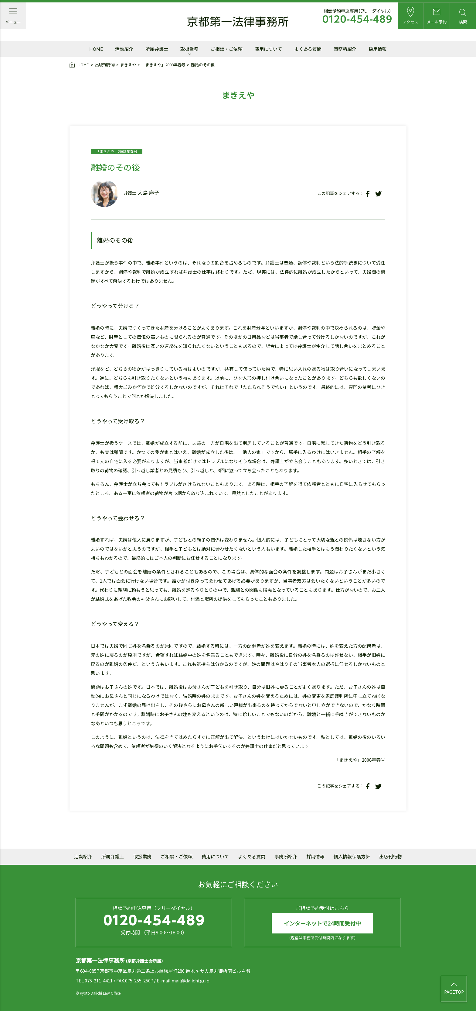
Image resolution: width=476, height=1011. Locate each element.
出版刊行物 (105, 65)
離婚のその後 (203, 65)
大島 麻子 (148, 192)
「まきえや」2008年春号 (163, 65)
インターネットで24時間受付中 (322, 923)
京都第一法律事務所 (238, 22)
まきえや (128, 65)
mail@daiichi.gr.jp (190, 980)
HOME (80, 65)
